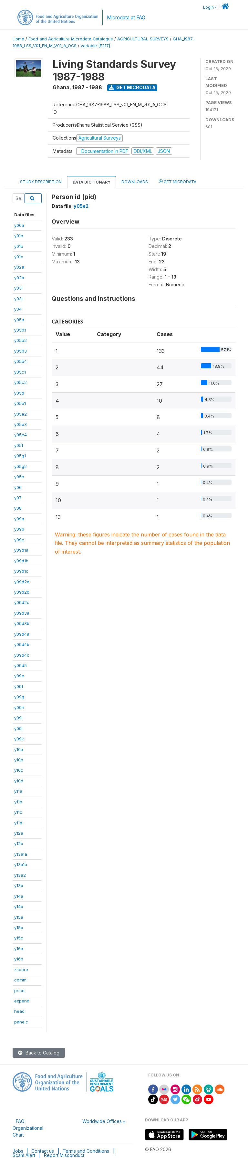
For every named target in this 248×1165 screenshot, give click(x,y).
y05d (19, 393)
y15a (18, 917)
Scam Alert (24, 1155)
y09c (19, 539)
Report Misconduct (64, 1155)
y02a (19, 267)
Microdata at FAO (126, 18)
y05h (19, 476)
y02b (19, 277)
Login (208, 7)
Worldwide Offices (102, 1121)
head (19, 1011)
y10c (18, 770)
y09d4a (21, 634)
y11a (18, 791)
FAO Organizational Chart (28, 1128)
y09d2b (21, 592)
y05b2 (20, 340)
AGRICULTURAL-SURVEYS (143, 39)
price (19, 990)
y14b (18, 906)
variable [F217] (95, 45)
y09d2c (21, 602)
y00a (19, 225)
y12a (18, 833)
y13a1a (20, 854)
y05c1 (20, 372)
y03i (18, 288)
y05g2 (20, 466)
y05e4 (20, 434)
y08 (18, 508)
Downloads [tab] (134, 181)
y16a (18, 948)
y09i (18, 717)
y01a (18, 235)
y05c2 (20, 382)
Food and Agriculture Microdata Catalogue (70, 39)
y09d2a (21, 581)
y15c (18, 937)
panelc (21, 1021)
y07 (18, 497)
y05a (19, 319)
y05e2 (20, 414)
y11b (18, 801)
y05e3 (20, 424)
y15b (18, 927)
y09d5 (20, 665)
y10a (18, 749)
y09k (19, 738)
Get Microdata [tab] (177, 181)
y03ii (19, 298)
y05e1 (20, 403)
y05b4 (20, 361)
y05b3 (20, 351)
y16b (18, 958)
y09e (19, 675)
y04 (18, 309)
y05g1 (20, 455)
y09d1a (21, 550)
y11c (18, 812)
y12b (18, 843)
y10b (18, 759)
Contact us (42, 1151)
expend (21, 1000)
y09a (19, 518)
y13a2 (20, 875)
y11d (18, 822)
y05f (18, 445)
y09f (18, 686)
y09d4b (21, 644)
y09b (19, 529)
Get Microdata (132, 87)
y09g (19, 696)
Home (18, 39)
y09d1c (21, 571)
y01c (18, 256)
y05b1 (20, 330)
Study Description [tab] (41, 181)
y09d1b (21, 560)
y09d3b (21, 623)
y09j (18, 728)
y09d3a (21, 613)
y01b (18, 246)
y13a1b (20, 864)
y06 (18, 487)
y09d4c (21, 655)
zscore (21, 969)
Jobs (18, 1151)
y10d (18, 780)
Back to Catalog (38, 1052)
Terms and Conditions (86, 1151)
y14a (18, 896)
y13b (18, 885)
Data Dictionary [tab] (91, 182)
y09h (19, 707)
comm (20, 979)
